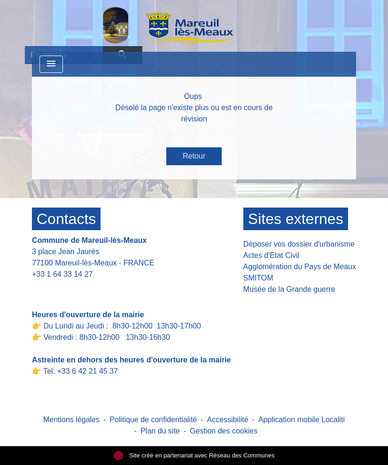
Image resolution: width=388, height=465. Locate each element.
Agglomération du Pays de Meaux (299, 267)
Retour (194, 156)
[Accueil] (144, 25)
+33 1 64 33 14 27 (62, 274)
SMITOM (258, 278)
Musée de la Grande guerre (289, 289)
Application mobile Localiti (301, 420)
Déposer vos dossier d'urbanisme (299, 244)
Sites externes (295, 218)
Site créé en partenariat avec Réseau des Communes (194, 455)
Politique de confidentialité (153, 420)
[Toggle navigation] (51, 64)
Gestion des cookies (223, 431)
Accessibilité (227, 420)
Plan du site (160, 431)
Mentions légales (71, 420)
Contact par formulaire (75, 289)
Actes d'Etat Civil (271, 255)
